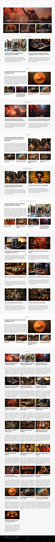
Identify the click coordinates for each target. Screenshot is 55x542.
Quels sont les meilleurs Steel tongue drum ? (15, 277)
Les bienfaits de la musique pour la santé (33, 94)
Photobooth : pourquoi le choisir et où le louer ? (38, 251)
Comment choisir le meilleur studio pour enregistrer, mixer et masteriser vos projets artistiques (39, 54)
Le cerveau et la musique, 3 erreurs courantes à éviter (45, 94)
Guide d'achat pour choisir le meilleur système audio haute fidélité (14, 53)
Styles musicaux (31, 3)
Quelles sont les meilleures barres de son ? (43, 30)
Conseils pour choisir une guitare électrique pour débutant (33, 161)
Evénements (24, 3)
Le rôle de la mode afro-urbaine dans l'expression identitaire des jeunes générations (14, 139)
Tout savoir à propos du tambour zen (44, 161)
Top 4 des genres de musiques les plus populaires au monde (26, 31)
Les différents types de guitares (10, 453)
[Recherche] (11, 537)
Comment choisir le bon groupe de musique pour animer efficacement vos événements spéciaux (21, 95)
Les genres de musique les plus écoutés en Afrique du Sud (15, 72)
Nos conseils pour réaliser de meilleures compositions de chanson (27, 476)
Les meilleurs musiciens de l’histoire (42, 475)
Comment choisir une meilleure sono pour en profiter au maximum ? (15, 251)
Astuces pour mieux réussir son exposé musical (10, 30)
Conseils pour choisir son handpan (36, 302)
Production (17, 3)
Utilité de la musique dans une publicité (38, 185)
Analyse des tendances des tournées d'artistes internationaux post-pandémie (22, 20)
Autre (37, 3)
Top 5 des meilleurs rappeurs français (8, 226)
